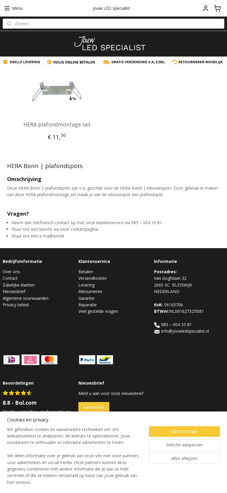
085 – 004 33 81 (176, 324)
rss (107, 482)
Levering (86, 285)
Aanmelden (94, 407)
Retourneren (90, 291)
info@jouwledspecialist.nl (185, 331)
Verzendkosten (92, 278)
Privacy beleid (16, 304)
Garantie (86, 298)
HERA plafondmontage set (56, 124)
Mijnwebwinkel (182, 482)
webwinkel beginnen (130, 482)
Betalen (85, 271)
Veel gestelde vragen (98, 311)
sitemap (95, 482)
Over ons (11, 271)
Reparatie (87, 304)
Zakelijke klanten (19, 285)
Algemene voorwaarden (25, 298)
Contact (10, 278)
